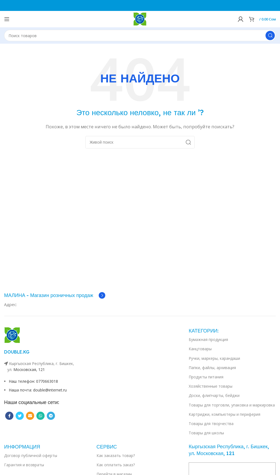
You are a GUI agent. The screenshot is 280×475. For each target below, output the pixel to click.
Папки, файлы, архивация (212, 367)
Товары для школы (206, 432)
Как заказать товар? (116, 455)
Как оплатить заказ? (116, 464)
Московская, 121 (29, 369)
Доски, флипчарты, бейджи (214, 395)
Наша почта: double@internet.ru (38, 390)
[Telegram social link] (51, 416)
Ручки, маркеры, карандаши (214, 358)
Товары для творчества (211, 423)
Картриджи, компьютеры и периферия (224, 414)
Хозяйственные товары (210, 386)
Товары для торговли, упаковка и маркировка (232, 405)
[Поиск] (140, 35)
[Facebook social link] (9, 416)
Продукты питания (206, 376)
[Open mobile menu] (6, 19)
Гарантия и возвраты (24, 464)
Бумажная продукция (208, 339)
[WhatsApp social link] (40, 416)
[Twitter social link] (20, 416)
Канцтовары (200, 348)
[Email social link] (30, 416)
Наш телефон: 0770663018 (33, 381)
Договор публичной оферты (30, 455)
